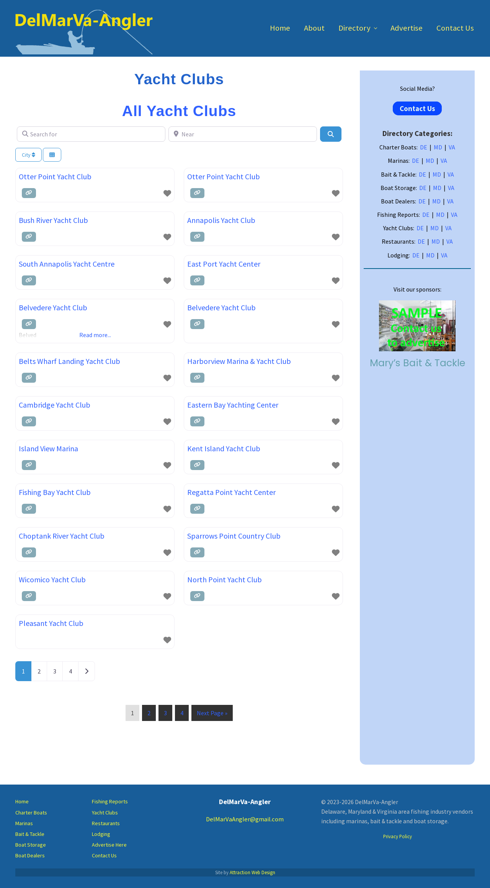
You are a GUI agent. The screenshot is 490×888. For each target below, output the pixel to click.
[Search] (330, 134)
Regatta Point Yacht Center (231, 492)
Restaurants (106, 823)
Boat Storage (30, 844)
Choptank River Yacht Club (62, 536)
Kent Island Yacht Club (223, 448)
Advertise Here (109, 844)
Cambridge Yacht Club (54, 405)
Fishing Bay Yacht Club (55, 492)
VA (452, 147)
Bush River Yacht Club (53, 220)
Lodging (101, 834)
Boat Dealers (30, 855)
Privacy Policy (397, 836)
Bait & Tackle (29, 834)
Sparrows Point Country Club (234, 536)
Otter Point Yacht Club (55, 176)
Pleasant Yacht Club (51, 623)
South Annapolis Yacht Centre (66, 264)
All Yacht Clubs (179, 111)
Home (22, 801)
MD (438, 147)
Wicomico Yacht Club (52, 579)
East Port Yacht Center (223, 264)
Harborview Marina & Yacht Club (239, 361)
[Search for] (91, 134)
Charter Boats (31, 812)
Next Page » (211, 714)
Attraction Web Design (252, 872)
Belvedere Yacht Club (53, 307)
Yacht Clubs (105, 812)
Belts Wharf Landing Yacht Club (69, 361)
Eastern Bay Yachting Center (232, 405)
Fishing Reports (110, 801)
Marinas (24, 823)
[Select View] (52, 155)
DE (423, 147)
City (28, 154)
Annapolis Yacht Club (221, 220)
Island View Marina (48, 448)
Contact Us (417, 108)
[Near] (242, 134)
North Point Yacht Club (224, 579)
